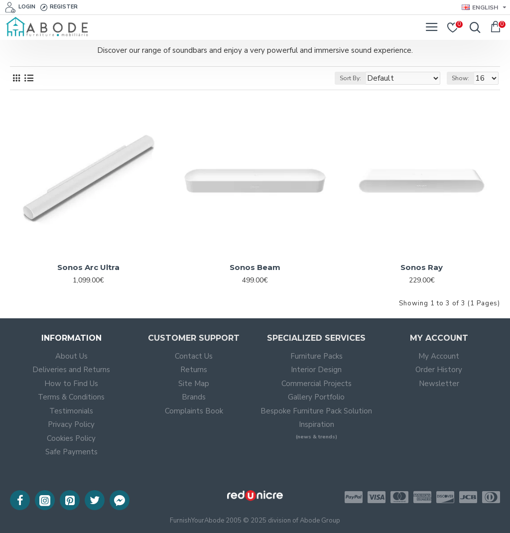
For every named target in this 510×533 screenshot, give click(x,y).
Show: (460, 78)
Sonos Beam (255, 267)
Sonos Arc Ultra (88, 267)
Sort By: (350, 78)
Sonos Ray (421, 267)
